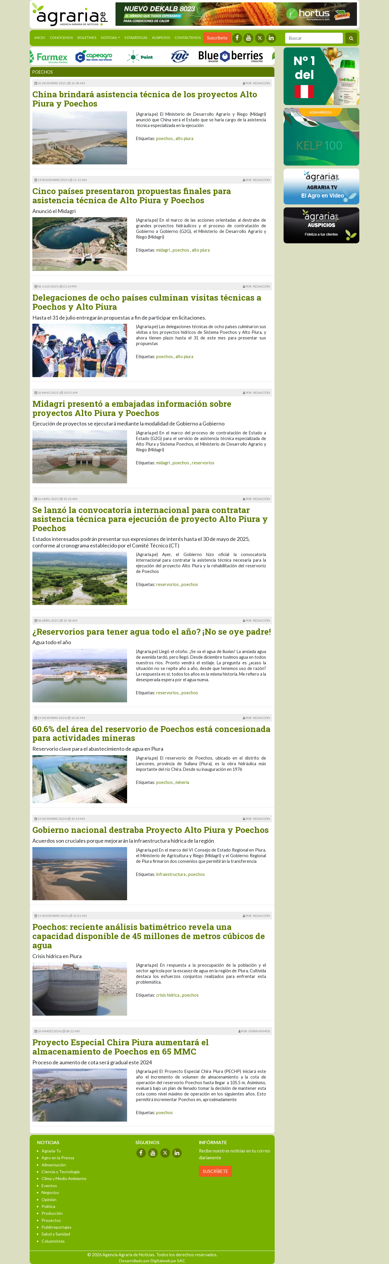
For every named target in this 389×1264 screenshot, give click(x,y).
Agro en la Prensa (58, 1157)
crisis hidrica (167, 995)
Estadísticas (136, 37)
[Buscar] (314, 38)
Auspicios (161, 37)
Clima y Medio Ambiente (64, 1178)
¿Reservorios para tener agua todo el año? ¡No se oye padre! (151, 631)
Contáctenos (188, 37)
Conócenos (61, 37)
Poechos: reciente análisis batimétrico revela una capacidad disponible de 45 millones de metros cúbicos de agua (148, 936)
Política (48, 1206)
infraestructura (171, 874)
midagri (163, 250)
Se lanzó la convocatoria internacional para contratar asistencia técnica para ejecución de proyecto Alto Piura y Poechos (150, 519)
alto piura (184, 138)
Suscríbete (217, 37)
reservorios (203, 462)
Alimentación (54, 1164)
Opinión (49, 1199)
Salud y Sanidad (56, 1233)
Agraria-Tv (51, 1150)
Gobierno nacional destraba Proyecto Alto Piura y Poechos (150, 829)
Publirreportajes (57, 1227)
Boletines (87, 37)
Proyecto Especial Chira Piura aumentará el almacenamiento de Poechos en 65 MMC (120, 1047)
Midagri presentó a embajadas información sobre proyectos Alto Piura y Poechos (131, 408)
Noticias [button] (109, 37)
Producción (52, 1213)
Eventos (49, 1185)
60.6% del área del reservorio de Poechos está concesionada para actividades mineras (151, 733)
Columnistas (53, 1241)
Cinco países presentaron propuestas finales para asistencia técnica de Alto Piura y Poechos (131, 195)
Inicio (41, 37)
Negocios (50, 1192)
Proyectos (51, 1220)
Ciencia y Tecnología (61, 1171)
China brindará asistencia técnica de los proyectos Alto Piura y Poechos (144, 99)
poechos (164, 138)
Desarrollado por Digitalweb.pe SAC (152, 1260)
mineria (182, 782)
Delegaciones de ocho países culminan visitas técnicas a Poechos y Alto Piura (146, 302)
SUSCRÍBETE (215, 1171)
